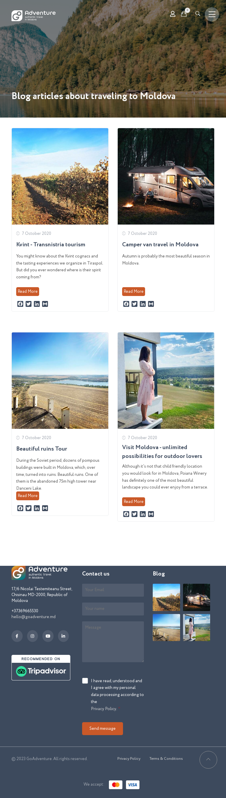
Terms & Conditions (166, 759)
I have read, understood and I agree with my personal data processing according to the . (117, 695)
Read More (28, 292)
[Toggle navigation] (212, 14)
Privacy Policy (103, 709)
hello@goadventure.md (33, 617)
